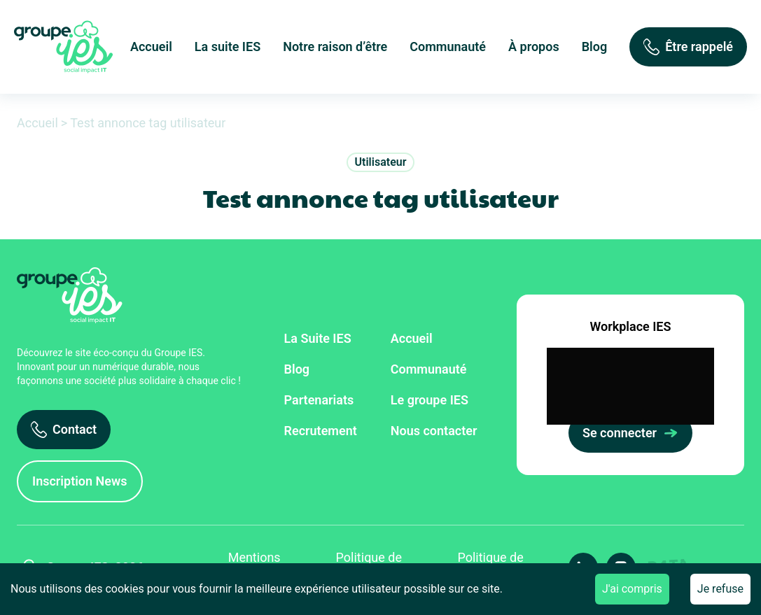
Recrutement (320, 430)
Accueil (151, 46)
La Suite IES (317, 338)
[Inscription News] (80, 481)
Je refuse (720, 588)
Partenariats (319, 400)
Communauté (448, 46)
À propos (533, 46)
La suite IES (227, 46)
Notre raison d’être (335, 46)
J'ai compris (632, 588)
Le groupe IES (429, 400)
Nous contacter (434, 430)
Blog (595, 46)
